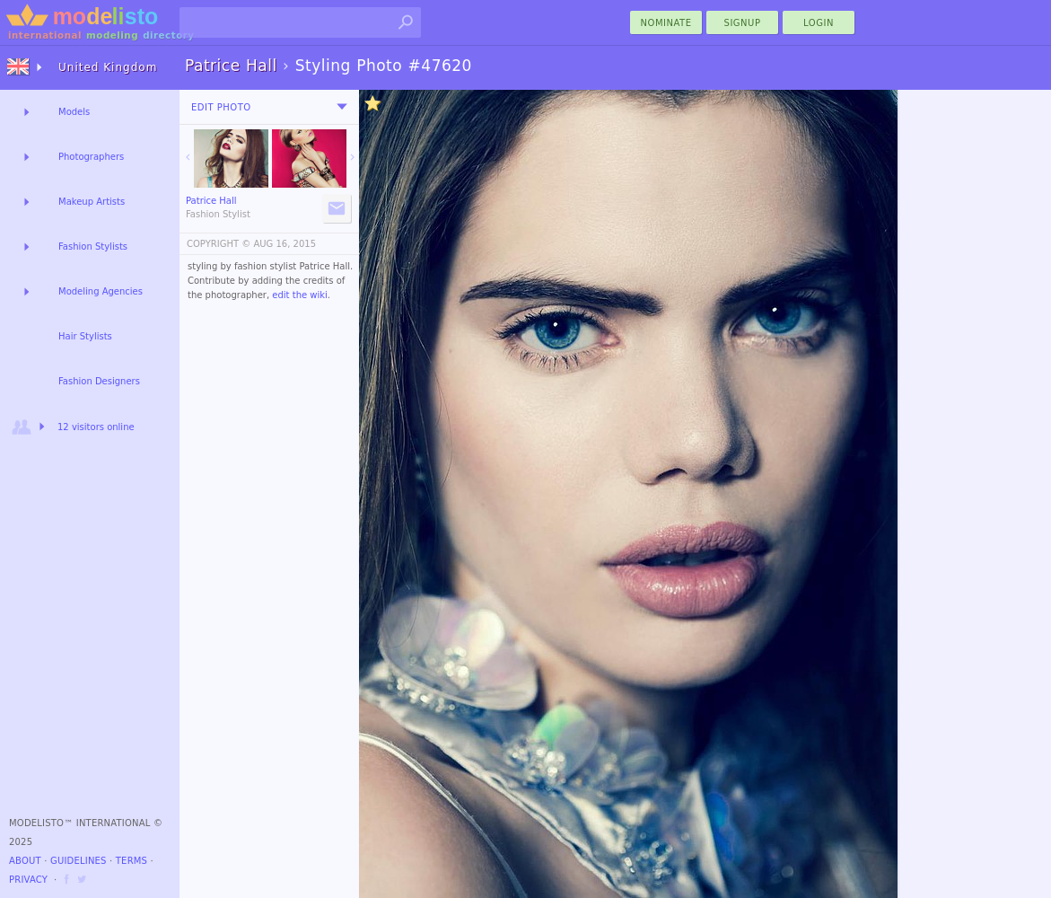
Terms (131, 861)
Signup (742, 23)
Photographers (91, 157)
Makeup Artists (91, 202)
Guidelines (78, 861)
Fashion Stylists (92, 246)
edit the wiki (300, 295)
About (25, 861)
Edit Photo (221, 107)
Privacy (28, 880)
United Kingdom (107, 67)
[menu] (342, 106)
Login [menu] (818, 23)
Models (74, 112)
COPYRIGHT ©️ (218, 244)
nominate (666, 23)
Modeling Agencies (100, 291)
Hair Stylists (85, 336)
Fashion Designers (99, 381)
